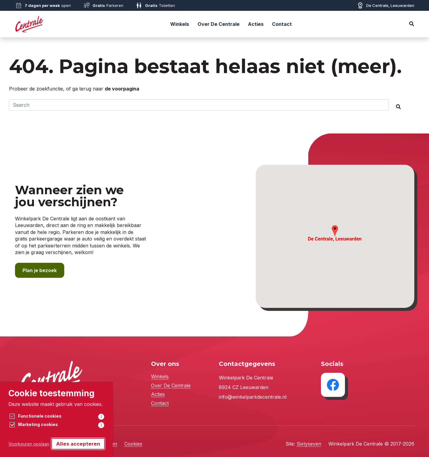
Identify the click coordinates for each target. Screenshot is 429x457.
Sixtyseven (309, 444)
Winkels (179, 24)
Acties (256, 24)
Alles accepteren (78, 444)
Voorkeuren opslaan (28, 443)
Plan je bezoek (40, 270)
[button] (335, 230)
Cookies (133, 444)
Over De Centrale (219, 24)
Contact (282, 24)
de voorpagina (122, 89)
